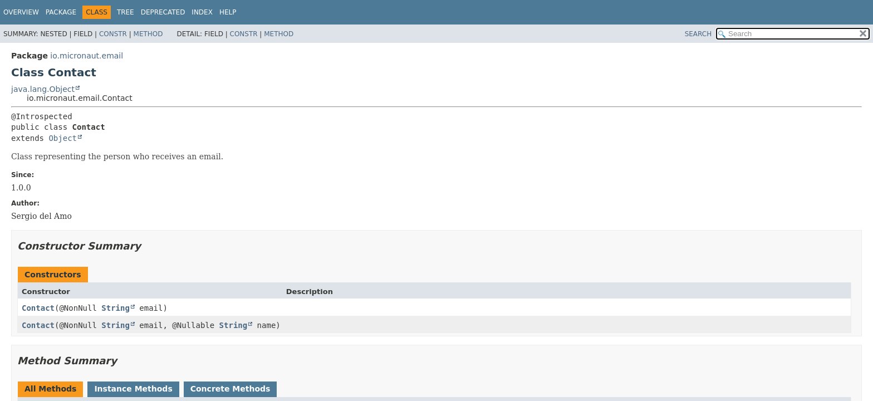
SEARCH (698, 34)
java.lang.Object (43, 89)
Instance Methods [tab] (133, 388)
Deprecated (163, 12)
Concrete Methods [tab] (230, 388)
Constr (113, 34)
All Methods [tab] (50, 388)
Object (62, 138)
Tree (125, 12)
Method (148, 34)
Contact (38, 308)
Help (228, 12)
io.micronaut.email (86, 55)
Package (61, 12)
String (115, 308)
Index (202, 12)
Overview (21, 12)
